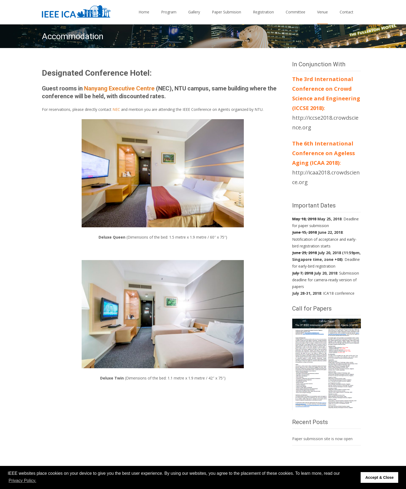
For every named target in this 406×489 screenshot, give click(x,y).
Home (144, 16)
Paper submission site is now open (322, 438)
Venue (322, 16)
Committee (295, 16)
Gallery (194, 16)
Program (168, 16)
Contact (346, 16)
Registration (263, 16)
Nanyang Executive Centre (119, 88)
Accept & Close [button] (379, 477)
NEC (117, 109)
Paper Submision (226, 16)
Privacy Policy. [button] (22, 480)
